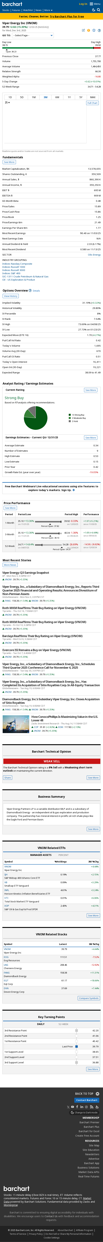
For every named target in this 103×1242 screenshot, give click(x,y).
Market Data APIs (88, 1172)
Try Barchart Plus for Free (67, 16)
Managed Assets (41, 855)
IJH (5, 874)
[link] (99, 30)
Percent (64, 855)
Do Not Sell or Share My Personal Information (68, 1233)
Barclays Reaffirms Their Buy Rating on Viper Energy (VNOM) (42, 636)
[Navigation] (33, 35)
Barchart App (91, 1163)
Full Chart (92, 103)
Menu (97, 4)
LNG (6, 964)
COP (36, 727)
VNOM (8, 579)
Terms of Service (18, 1233)
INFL (6, 890)
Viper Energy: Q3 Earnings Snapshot (25, 572)
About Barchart (65, 1230)
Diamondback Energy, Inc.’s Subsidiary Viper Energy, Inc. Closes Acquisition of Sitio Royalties (51, 700)
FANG (8, 600)
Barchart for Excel (89, 1131)
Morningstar (11, 1205)
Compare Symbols (89, 998)
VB (5, 882)
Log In (83, 4)
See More (9, 162)
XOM (60, 727)
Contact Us (51, 1216)
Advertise (93, 1158)
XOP (6, 905)
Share (7, 777)
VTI (6, 898)
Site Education (91, 1149)
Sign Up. (68, 490)
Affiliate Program (84, 1230)
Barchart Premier (89, 1122)
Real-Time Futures (88, 1176)
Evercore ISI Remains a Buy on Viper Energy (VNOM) (36, 650)
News (39, 10)
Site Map (94, 1145)
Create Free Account (87, 1135)
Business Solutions (88, 1167)
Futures (16, 10)
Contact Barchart (86, 1100)
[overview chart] (51, 126)
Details (34, 290)
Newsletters (92, 1154)
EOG (6, 957)
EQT (6, 980)
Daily (40, 1024)
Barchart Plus (91, 1126)
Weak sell (52, 761)
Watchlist (28, 10)
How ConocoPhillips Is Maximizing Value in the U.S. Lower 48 (64, 718)
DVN (6, 988)
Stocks (5, 10)
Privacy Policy (36, 1233)
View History (10, 296)
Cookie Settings (51, 1237)
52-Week (63, 1024)
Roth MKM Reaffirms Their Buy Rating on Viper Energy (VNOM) (44, 608)
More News (10, 564)
